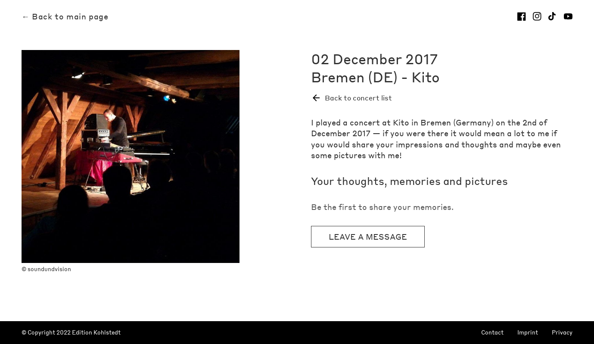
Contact (492, 332)
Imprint (527, 332)
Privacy (562, 332)
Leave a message (368, 236)
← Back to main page (65, 16)
